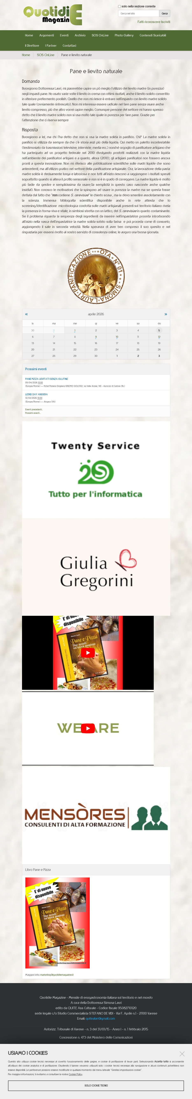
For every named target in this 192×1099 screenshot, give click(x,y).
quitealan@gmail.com (100, 1018)
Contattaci (69, 45)
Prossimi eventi (36, 369)
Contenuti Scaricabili (153, 35)
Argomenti (46, 35)
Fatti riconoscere (149, 22)
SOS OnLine (100, 35)
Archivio (80, 35)
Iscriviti (165, 22)
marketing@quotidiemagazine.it (56, 974)
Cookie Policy (75, 1074)
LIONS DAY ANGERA (36, 394)
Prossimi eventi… (33, 412)
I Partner (51, 45)
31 (54, 330)
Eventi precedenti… (34, 409)
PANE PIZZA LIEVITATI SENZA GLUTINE (46, 378)
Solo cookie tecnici (96, 1085)
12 (159, 336)
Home (29, 35)
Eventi (64, 35)
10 (117, 336)
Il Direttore (32, 45)
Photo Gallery (124, 35)
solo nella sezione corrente (138, 6)
